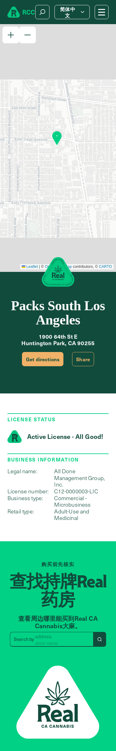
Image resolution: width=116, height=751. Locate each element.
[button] (10, 35)
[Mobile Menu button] (102, 12)
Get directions (42, 359)
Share (83, 359)
